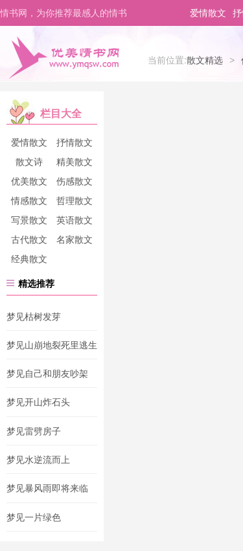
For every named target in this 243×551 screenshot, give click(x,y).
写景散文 (29, 220)
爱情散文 (208, 13)
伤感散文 (74, 181)
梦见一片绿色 (33, 517)
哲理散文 (74, 201)
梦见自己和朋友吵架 (47, 373)
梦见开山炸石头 (38, 403)
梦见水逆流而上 (38, 460)
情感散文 (29, 201)
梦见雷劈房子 (33, 431)
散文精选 (205, 60)
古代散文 (29, 239)
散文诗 (29, 162)
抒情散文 (74, 142)
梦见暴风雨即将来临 (47, 489)
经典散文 (29, 259)
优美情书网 (63, 57)
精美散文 (74, 162)
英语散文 (74, 220)
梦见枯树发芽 (33, 316)
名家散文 (74, 239)
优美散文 (29, 181)
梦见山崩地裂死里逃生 (51, 345)
